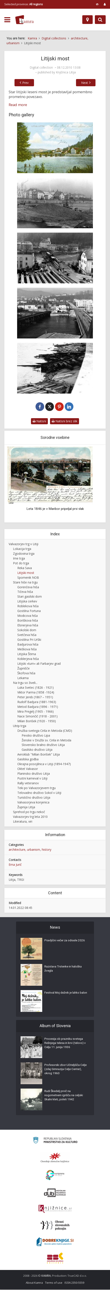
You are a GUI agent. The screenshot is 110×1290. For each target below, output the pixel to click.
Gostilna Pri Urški (29, 640)
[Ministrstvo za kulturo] (55, 1141)
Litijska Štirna (26, 654)
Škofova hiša (26, 673)
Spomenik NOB (28, 578)
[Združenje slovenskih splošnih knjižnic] (55, 1209)
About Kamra (34, 1283)
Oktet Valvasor (27, 769)
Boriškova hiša (27, 621)
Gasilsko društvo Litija (37, 750)
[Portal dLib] (55, 1193)
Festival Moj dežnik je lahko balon (62, 996)
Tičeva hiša (25, 592)
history (46, 850)
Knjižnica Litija (66, 72)
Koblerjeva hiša (28, 659)
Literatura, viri (22, 822)
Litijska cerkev (27, 602)
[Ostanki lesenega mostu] (55, 368)
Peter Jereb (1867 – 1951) (35, 697)
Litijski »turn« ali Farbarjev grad (39, 664)
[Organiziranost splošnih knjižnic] (55, 1158)
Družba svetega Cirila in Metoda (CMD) (44, 731)
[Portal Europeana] (55, 1175)
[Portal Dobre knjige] (55, 1242)
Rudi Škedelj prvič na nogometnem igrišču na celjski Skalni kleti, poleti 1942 (65, 1096)
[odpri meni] (7, 19)
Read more (18, 104)
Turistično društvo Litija (33, 798)
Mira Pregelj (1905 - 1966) (35, 712)
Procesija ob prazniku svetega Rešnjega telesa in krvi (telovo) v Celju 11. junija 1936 (65, 1044)
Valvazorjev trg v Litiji (23, 544)
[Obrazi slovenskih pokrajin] (55, 1225)
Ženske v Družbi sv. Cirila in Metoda (46, 741)
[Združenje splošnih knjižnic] (55, 1258)
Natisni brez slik (64, 421)
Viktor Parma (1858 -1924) (35, 693)
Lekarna (23, 678)
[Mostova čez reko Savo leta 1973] (55, 313)
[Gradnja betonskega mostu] (55, 203)
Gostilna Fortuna (29, 611)
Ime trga (19, 559)
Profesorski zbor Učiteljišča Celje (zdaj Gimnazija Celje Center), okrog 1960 (62, 1070)
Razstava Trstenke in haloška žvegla (64, 970)
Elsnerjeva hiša (27, 626)
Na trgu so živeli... (25, 683)
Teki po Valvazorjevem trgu (36, 788)
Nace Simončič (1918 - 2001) (37, 717)
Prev (23, 83)
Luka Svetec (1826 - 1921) (35, 688)
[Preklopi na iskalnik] (100, 19)
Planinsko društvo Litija (33, 774)
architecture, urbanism (24, 850)
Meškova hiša (27, 650)
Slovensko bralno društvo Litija (43, 745)
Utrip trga (19, 726)
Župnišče (23, 669)
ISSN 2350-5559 (74, 1283)
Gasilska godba (28, 760)
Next (87, 83)
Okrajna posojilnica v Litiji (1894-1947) (44, 765)
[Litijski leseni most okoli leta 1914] (55, 147)
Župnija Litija (26, 807)
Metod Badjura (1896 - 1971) (37, 707)
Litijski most (25, 573)
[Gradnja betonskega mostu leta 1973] (55, 258)
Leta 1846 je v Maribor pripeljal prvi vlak (55, 509)
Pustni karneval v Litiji (32, 779)
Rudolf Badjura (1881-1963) (36, 702)
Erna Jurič (15, 865)
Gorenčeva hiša (28, 587)
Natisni (39, 421)
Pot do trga (21, 563)
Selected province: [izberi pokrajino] (23, 4)
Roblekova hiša (28, 607)
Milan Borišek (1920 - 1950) (36, 721)
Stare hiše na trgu (25, 583)
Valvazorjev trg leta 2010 (30, 817)
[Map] (87, 19)
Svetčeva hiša (26, 635)
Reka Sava (24, 568)
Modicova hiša (27, 616)
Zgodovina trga (23, 554)
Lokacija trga (22, 549)
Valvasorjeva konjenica (33, 803)
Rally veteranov (28, 784)
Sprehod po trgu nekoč (29, 812)
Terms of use (53, 1283)
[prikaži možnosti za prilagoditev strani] (97, 4)
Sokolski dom (26, 631)
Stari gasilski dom (29, 597)
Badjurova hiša (27, 645)
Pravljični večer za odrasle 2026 (65, 941)
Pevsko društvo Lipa (36, 736)
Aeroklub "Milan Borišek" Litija (38, 755)
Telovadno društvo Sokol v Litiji (39, 793)
